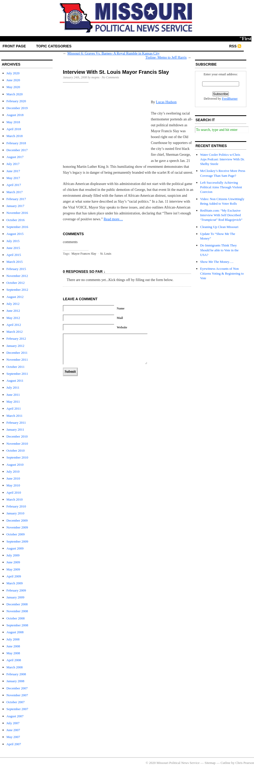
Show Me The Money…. (216, 262)
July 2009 (12, 555)
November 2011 (17, 359)
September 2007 (17, 709)
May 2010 (13, 485)
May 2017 (13, 178)
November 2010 (17, 443)
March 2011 (14, 416)
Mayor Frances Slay (84, 253)
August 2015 (15, 234)
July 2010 (12, 471)
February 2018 (16, 143)
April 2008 (13, 660)
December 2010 (17, 436)
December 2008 (17, 604)
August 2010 (15, 464)
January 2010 (15, 513)
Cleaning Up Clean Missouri (219, 227)
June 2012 (13, 311)
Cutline (225, 763)
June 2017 (13, 171)
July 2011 (12, 387)
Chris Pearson (244, 763)
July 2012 (12, 304)
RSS (233, 46)
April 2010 (13, 492)
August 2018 (15, 115)
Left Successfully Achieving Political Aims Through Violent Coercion (221, 187)
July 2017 (12, 164)
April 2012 (13, 325)
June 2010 (13, 478)
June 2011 (13, 395)
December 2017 (17, 150)
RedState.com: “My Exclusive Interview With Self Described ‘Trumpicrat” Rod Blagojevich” (221, 215)
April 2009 (13, 576)
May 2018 (13, 122)
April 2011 (13, 408)
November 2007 (17, 695)
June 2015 (13, 248)
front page (14, 46)
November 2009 (17, 527)
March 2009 (14, 583)
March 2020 (14, 94)
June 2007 (13, 730)
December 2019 (17, 108)
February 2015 (16, 269)
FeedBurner (230, 98)
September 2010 (17, 457)
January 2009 (15, 597)
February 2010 (16, 506)
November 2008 (17, 611)
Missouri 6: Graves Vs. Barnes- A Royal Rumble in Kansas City (113, 53)
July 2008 (12, 639)
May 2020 (13, 87)
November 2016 (17, 213)
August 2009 (15, 548)
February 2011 (16, 422)
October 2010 (15, 450)
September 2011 (17, 374)
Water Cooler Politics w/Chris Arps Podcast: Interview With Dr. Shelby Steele (222, 159)
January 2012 (15, 346)
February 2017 (16, 199)
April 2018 (13, 129)
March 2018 (14, 136)
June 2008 (13, 646)
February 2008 (16, 674)
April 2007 (13, 744)
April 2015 (13, 255)
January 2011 (15, 429)
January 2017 (15, 206)
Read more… (113, 219)
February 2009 (16, 590)
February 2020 (16, 101)
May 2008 (13, 653)
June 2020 (13, 80)
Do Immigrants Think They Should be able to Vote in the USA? (219, 249)
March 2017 (14, 192)
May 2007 (13, 737)
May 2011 (13, 401)
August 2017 (15, 157)
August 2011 (14, 380)
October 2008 (15, 618)
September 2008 (17, 625)
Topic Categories (54, 46)
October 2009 (15, 534)
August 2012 (15, 297)
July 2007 (12, 723)
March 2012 (14, 332)
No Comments (110, 77)
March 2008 (14, 667)
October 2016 (15, 220)
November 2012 (17, 276)
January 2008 (15, 681)
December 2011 (16, 353)
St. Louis (105, 253)
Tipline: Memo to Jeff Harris (166, 57)
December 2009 (17, 520)
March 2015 (14, 262)
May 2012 (13, 318)
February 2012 (16, 338)
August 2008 (15, 632)
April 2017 (13, 185)
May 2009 (13, 569)
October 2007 (15, 702)
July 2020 (12, 73)
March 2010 (14, 499)
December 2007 (17, 688)
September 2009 (17, 541)
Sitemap (210, 763)
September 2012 (17, 290)
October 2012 (15, 283)
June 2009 (13, 562)
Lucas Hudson (166, 102)
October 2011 (15, 367)
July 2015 (12, 241)
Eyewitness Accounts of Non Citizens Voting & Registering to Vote (222, 273)
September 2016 (17, 227)
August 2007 (15, 716)
